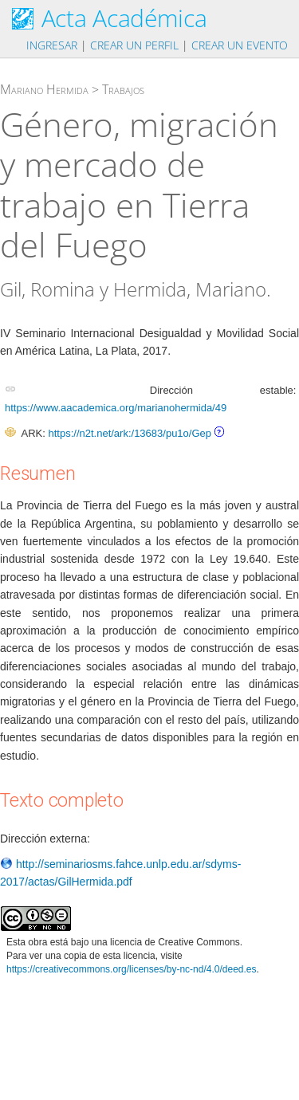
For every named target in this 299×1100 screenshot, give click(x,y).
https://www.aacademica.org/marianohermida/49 (115, 408)
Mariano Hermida (44, 89)
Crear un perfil (134, 45)
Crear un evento (239, 45)
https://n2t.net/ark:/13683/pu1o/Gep (129, 433)
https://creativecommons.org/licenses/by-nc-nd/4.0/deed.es (131, 969)
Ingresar (51, 45)
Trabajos (123, 89)
